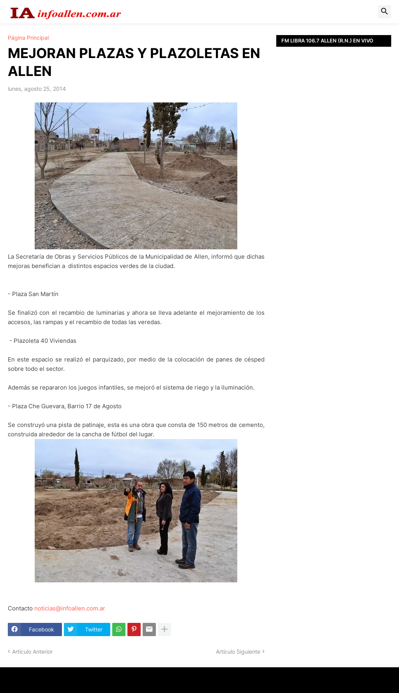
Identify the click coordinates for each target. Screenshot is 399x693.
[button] (384, 11)
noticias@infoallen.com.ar (69, 608)
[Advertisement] (333, 154)
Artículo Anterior (32, 651)
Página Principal (28, 38)
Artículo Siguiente (238, 651)
